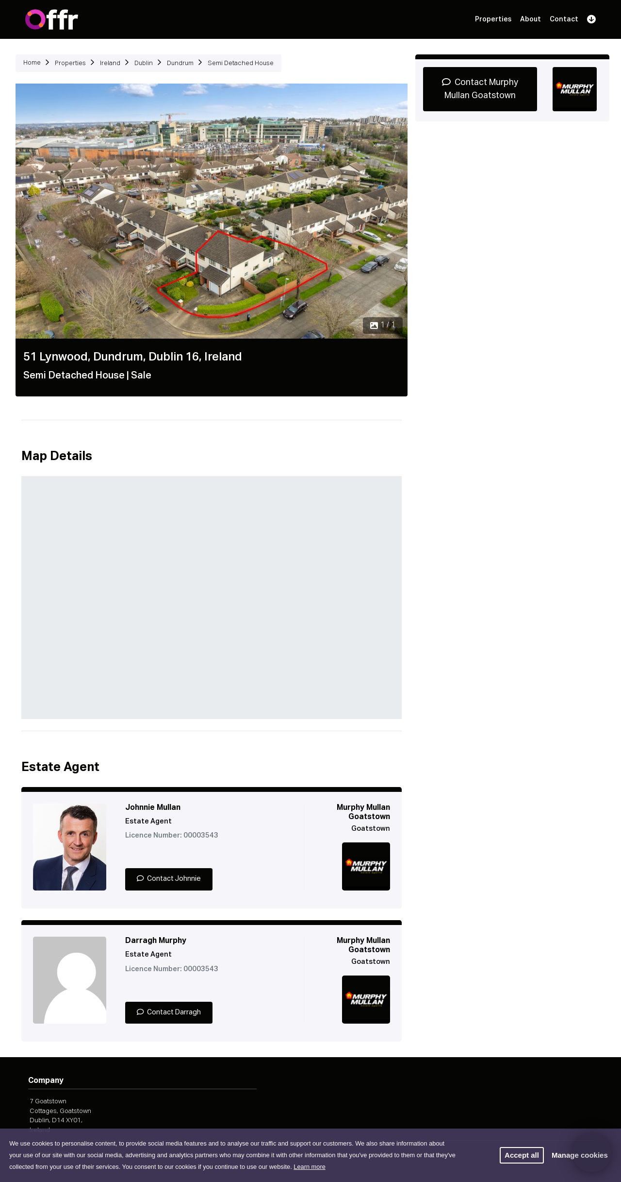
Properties (493, 19)
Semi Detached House (241, 63)
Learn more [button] (309, 1166)
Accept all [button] (522, 1155)
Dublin (143, 63)
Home (32, 63)
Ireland (110, 63)
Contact (564, 19)
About (530, 19)
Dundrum (180, 63)
